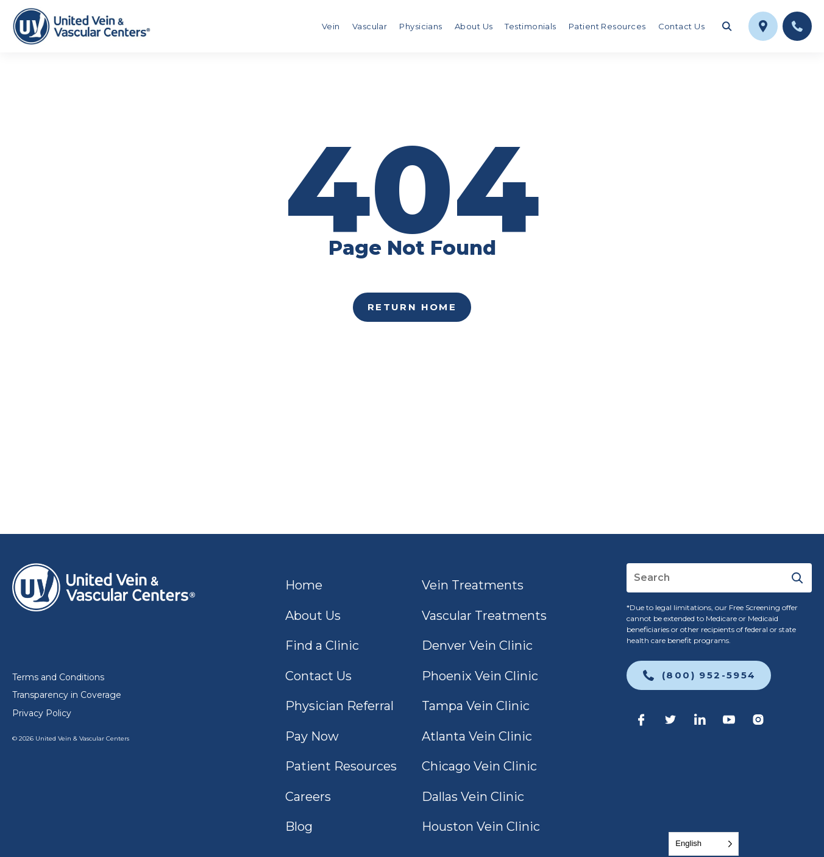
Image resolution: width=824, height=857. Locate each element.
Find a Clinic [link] (322, 645)
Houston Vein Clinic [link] (481, 826)
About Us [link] (474, 26)
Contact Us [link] (681, 26)
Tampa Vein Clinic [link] (476, 706)
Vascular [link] (370, 26)
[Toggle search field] (726, 26)
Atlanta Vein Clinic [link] (477, 736)
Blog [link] (299, 826)
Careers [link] (308, 796)
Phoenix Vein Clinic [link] (480, 676)
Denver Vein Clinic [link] (477, 645)
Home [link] (303, 585)
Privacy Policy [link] (41, 713)
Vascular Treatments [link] (484, 615)
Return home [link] (412, 307)
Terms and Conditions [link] (58, 677)
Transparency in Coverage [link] (66, 694)
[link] (81, 26)
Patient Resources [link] (607, 26)
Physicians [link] (420, 26)
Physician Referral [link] (339, 706)
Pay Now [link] (312, 736)
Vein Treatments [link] (473, 585)
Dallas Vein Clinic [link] (473, 796)
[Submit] (797, 577)
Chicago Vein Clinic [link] (479, 766)
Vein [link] (331, 26)
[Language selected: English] (704, 844)
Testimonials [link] (530, 26)
